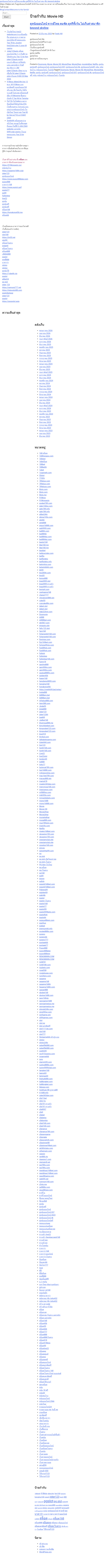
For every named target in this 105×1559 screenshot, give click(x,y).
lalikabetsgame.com (47, 739)
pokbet (42, 926)
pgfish (41, 881)
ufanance (43, 1129)
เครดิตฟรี (43, 1415)
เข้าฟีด (42, 1546)
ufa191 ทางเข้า (45, 1104)
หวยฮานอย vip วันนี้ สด (48, 1410)
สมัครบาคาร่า (45, 1296)
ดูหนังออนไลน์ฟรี (88, 67)
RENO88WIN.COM (46, 956)
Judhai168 (43, 720)
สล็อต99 (42, 1346)
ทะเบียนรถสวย (45, 1232)
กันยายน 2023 (45, 419)
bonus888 (43, 578)
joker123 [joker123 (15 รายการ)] (54, 1496)
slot (40, 1020)
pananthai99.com (46, 851)
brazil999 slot (44, 581)
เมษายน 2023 (44, 433)
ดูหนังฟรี (33, 67)
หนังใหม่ (42, 1404)
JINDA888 (6, 254)
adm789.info (44, 509)
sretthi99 (43, 1051)
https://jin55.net (8, 237)
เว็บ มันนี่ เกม (44, 1426)
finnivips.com (44, 639)
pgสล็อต (42, 923)
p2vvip (42, 848)
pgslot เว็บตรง (45, 901)
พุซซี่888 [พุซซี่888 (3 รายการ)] (37, 1519)
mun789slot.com (46, 823)
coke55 (42, 600)
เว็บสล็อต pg (44, 1443)
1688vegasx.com (46, 456)
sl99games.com (45, 1018)
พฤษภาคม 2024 (45, 397)
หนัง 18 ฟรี (43, 1390)
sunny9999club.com (47, 1068)
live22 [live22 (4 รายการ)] (62, 1497)
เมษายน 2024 (44, 400)
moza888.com (45, 820)
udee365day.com (46, 1095)
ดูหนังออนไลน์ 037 (57, 67)
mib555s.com (45, 795)
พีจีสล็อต (42, 1273)
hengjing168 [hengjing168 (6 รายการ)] (39, 1497)
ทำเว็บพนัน (43, 1245)
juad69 (42, 717)
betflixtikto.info (45, 562)
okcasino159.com (46, 834)
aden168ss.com (45, 506)
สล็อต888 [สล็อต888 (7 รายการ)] (38, 1523)
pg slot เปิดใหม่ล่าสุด (47, 859)
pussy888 (6, 182)
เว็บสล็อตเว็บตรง (46, 1448)
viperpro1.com (45, 1159)
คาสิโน (42, 1193)
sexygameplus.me (46, 1004)
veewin (42, 1154)
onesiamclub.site (46, 840)
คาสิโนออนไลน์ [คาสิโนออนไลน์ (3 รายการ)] (39, 1511)
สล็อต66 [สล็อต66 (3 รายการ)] (50, 1519)
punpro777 (43, 940)
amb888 (42, 523)
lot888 (41, 762)
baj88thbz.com (45, 537)
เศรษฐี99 (42, 1465)
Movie (49, 64)
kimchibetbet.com (46, 726)
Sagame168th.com (47, 987)
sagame (42, 979)
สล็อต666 (43, 1329)
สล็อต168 (6, 210)
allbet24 (5, 279)
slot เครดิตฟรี (44, 1026)
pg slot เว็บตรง (45, 862)
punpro (42, 934)
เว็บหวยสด (43, 1454)
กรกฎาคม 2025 (45, 358)
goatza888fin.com (46, 673)
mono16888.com (46, 803)
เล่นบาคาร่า (44, 1423)
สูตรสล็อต (43, 1384)
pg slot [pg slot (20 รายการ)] (58, 1501)
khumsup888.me (46, 723)
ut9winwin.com (45, 1151)
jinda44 (5, 246)
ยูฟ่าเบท (42, 1287)
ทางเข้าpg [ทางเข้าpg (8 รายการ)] (63, 1511)
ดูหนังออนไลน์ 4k (73, 67)
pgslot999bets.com (47, 912)
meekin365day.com (47, 784)
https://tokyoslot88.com (12, 290)
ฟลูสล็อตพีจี (44, 1279)
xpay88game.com (46, 1176)
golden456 (43, 676)
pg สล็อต (42, 867)
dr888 (41, 617)
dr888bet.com (45, 620)
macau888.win (45, 778)
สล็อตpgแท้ (43, 1354)
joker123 (5, 173)
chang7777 (44, 595)
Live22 (42, 753)
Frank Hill (58, 34)
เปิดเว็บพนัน (44, 1421)
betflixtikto (43, 559)
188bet (42, 464)
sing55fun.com (45, 1012)
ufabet (42, 1115)
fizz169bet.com (45, 642)
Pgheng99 (43, 890)
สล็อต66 (5, 215)
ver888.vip (43, 1157)
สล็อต (41, 1309)
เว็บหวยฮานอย (45, 1462)
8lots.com (43, 489)
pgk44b (42, 895)
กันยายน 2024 (45, 386)
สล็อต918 (43, 1340)
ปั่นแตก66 (43, 1262)
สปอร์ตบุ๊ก (43, 1293)
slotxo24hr (43, 1043)
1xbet (41, 470)
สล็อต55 (42, 1326)
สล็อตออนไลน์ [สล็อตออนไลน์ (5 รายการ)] (63, 1523)
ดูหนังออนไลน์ (43, 67)
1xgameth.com (45, 473)
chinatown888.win (46, 598)
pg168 (41, 873)
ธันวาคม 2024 (45, 378)
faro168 (42, 631)
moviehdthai (87, 64)
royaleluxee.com (46, 973)
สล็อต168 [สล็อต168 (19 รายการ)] (58, 1518)
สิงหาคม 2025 (45, 355)
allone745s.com (45, 517)
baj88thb (43, 534)
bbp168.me (44, 545)
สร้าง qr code (44, 1304)
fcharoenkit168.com (47, 634)
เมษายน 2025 (44, 367)
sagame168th (45, 984)
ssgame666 (44, 1056)
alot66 (41, 520)
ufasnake (43, 1137)
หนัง (97, 67)
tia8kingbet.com (46, 1081)
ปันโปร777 (43, 1265)
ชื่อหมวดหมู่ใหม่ (45, 1198)
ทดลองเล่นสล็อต (46, 1226)
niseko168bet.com (47, 831)
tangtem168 (44, 1070)
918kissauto (44, 500)
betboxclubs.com (46, 553)
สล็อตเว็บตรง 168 (46, 1371)
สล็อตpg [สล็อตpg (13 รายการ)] (47, 1522)
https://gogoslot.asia (10, 301)
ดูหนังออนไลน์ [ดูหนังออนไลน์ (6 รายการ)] (53, 1511)
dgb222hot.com (45, 612)
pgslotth (42, 917)
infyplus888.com (46, 701)
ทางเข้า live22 (45, 1234)
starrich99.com (45, 1062)
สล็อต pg (42, 1312)
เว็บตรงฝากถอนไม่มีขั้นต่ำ (49, 1435)
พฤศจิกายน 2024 (46, 380)
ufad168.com (44, 1123)
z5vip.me (43, 1184)
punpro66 (43, 937)
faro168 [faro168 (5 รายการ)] (57, 1493)
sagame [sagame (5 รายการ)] (66, 1505)
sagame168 (44, 981)
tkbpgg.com (44, 1087)
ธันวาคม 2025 (45, 344)
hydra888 (43, 692)
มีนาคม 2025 (44, 369)
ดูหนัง (101, 64)
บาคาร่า (5, 262)
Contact (7, 10)
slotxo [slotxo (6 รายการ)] (44, 1508)
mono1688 (43, 801)
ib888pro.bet (44, 695)
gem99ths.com (45, 667)
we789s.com (44, 1165)
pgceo (41, 879)
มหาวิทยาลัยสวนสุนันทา (49, 1284)
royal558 (42, 970)
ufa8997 (42, 1109)
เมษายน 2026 (44, 333)
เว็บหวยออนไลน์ (45, 1457)
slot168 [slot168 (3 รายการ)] (40, 1508)
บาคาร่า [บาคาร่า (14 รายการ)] (39, 1514)
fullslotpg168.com (46, 659)
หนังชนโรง (41, 75)
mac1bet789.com (46, 776)
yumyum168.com (46, 1182)
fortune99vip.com (46, 645)
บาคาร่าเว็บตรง (45, 1257)
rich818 (42, 962)
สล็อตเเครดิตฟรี (45, 1376)
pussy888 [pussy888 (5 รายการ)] (51, 1505)
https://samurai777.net (11, 287)
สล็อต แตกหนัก (45, 1318)
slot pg (42, 1023)
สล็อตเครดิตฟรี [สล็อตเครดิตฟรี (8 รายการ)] (41, 1526)
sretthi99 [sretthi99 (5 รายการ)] (58, 1508)
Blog (2, 10)
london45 (43, 759)
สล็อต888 (6, 251)
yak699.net (43, 1179)
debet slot (43, 606)
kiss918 (42, 734)
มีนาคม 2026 (44, 336)
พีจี (40, 1271)
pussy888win (44, 954)
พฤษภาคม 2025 (45, 364)
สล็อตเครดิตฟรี (45, 1365)
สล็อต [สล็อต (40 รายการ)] (44, 1518)
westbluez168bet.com (48, 1170)
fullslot (42, 653)
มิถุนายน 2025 (45, 361)
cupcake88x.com (46, 603)
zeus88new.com (46, 1190)
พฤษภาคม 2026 (45, 330)
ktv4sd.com (44, 737)
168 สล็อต (43, 453)
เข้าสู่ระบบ (43, 1544)
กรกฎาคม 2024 (45, 392)
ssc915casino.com (47, 1054)
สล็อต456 (43, 1323)
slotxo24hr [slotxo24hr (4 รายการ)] (51, 1508)
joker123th (43, 714)
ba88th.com (44, 531)
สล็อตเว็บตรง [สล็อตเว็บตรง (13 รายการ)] (54, 1526)
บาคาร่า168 (7, 184)
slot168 (5, 235)
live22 (4, 198)
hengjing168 (44, 684)
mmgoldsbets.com (47, 798)
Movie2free (66, 64)
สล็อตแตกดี (44, 1379)
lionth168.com (45, 748)
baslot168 (43, 542)
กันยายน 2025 (45, 353)
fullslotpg (6, 196)
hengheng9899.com (47, 681)
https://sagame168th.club (12, 171)
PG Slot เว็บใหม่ (45, 865)
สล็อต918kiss (44, 1343)
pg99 (4, 193)
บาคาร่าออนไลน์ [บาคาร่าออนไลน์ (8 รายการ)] (60, 1514)
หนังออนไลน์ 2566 (46, 1401)
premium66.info (45, 929)
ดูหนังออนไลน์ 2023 (47, 1215)
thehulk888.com (46, 1079)
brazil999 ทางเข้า (46, 584)
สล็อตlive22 (44, 1348)
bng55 (41, 575)
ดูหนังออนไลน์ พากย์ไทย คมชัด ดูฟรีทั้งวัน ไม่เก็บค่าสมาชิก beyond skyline (30, 1)
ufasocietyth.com (46, 1140)
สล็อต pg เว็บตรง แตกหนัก (49, 1315)
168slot (42, 459)
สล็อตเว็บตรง (7, 243)
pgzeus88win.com (46, 920)
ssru (41, 1059)
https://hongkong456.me (12, 212)
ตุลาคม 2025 (44, 350)
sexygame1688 (45, 1001)
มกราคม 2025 (45, 375)
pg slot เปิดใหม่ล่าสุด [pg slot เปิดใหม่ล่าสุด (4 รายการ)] (41, 1505)
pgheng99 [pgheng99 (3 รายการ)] (40, 1502)
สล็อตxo (42, 1357)
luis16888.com (45, 770)
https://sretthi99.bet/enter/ (50, 689)
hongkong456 (45, 687)
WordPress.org (45, 1552)
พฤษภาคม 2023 (45, 431)
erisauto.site (44, 626)
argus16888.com (46, 525)
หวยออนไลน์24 (45, 1407)
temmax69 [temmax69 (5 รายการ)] (65, 1508)
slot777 (42, 1034)
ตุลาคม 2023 (44, 417)
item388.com (44, 703)
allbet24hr (43, 514)
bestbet (42, 550)
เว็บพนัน (42, 1437)
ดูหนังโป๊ (5, 271)
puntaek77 (43, 945)
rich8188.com (45, 965)
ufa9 (41, 1112)
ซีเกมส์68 (43, 1201)
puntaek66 (43, 942)
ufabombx (43, 1120)
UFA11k (42, 1101)
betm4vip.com (45, 564)
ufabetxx (42, 1118)
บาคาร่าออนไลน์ (46, 1254)
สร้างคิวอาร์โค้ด (45, 1307)
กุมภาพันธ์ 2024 (45, 406)
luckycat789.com (46, 767)
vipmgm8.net (44, 1162)
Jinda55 (42, 706)
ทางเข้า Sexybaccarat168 (49, 1237)
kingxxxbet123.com (47, 728)
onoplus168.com (46, 845)
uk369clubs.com (46, 1148)
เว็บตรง (42, 1432)
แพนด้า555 (43, 1471)
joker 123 (6, 285)
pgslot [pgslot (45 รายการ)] (48, 1501)
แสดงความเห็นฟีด (46, 1549)
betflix (41, 556)
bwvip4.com (44, 589)
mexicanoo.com (45, 790)
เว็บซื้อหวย (43, 1429)
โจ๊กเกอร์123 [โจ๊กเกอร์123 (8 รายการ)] (49, 1529)
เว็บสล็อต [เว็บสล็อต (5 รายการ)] (40, 1529)
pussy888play (45, 951)
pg (40, 853)
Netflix (95, 64)
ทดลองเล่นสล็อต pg (47, 1229)
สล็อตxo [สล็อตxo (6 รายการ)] (55, 1523)
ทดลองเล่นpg (44, 1223)
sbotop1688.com (46, 995)
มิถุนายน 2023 (45, 428)
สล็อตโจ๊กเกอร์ (45, 1382)
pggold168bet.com (47, 884)
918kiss (42, 498)
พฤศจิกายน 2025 (46, 347)
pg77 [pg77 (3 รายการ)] (36, 1502)
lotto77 (42, 765)
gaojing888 (43, 664)
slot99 (4, 240)
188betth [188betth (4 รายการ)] (37, 1493)
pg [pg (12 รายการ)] (65, 1497)
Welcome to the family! (19, 10)
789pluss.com (45, 486)
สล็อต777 (43, 1332)
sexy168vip (44, 998)
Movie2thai (76, 64)
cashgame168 (45, 592)
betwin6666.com (46, 567)
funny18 (42, 662)
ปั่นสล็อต (42, 1259)
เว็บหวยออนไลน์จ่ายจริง (48, 1460)
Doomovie (42, 64)
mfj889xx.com (45, 792)
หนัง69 (42, 1393)
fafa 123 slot (44, 628)
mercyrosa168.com (47, 787)
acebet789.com (45, 503)
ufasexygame (44, 1134)
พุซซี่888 (5, 260)
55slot (41, 475)
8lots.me (42, 495)
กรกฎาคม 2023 (45, 425)
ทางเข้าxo (43, 1243)
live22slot (43, 756)
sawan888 (43, 990)
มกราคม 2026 (45, 342)
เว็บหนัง (50, 70)
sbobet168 (43, 992)
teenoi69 (42, 1073)
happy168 (43, 678)
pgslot (4, 257)
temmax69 (43, 1076)
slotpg (4, 268)
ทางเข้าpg (43, 1240)
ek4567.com (44, 623)
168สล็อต (43, 461)
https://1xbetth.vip (9, 273)
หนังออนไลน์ (41, 70)
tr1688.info (43, 1093)
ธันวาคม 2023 (45, 411)
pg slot (5, 282)
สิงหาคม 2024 (45, 389)
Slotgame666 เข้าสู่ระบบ (49, 1037)
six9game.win (45, 1015)
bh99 (41, 570)
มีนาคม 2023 (44, 436)
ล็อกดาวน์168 (44, 1290)
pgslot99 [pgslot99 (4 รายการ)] (65, 1502)
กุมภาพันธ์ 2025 (45, 372)
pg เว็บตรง (43, 870)
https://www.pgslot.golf (11, 187)
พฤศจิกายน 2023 (46, 414)
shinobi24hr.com (46, 1009)
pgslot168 (43, 904)
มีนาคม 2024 (44, 403)
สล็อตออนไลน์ (45, 1362)
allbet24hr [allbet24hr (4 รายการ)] (51, 1493)
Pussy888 (43, 948)
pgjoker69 (43, 892)
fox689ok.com (45, 648)
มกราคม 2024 (45, 408)
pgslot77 (5, 190)
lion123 (42, 745)
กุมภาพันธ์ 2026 (45, 339)
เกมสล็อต (43, 1412)
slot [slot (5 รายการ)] (36, 1508)
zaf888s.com (44, 1187)
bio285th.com (45, 573)
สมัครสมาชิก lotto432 (48, 1298)
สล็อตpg (42, 1351)
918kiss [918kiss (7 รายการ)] (44, 1493)
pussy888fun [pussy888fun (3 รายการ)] (59, 1505)
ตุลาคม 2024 (44, 383)
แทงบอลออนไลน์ (46, 1468)
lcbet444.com (45, 742)
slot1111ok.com (46, 1029)
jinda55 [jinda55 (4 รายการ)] (47, 1497)
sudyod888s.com (46, 1065)
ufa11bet (43, 1098)
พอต (41, 1268)
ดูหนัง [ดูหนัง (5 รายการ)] (45, 1511)
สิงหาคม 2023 (45, 422)
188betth (43, 467)
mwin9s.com (44, 826)
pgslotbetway (7, 293)
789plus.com (44, 481)
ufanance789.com (46, 1132)
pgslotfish (43, 915)
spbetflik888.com (46, 1045)
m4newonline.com (46, 773)
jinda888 (42, 709)
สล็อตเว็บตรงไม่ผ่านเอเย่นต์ (50, 1373)
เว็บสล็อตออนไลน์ (46, 1446)
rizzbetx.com (44, 967)
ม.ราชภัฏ (43, 1282)
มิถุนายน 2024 (45, 394)
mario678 (43, 781)
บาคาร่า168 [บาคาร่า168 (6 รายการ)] (48, 1514)
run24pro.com (45, 976)
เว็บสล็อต (43, 1440)
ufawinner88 (44, 1143)
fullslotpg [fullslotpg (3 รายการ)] (63, 1493)
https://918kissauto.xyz (11, 165)
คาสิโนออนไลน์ (45, 1195)
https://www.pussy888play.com (15, 179)
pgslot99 (42, 909)
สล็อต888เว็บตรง (46, 1337)
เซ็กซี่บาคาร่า (44, 1418)
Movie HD (57, 64)
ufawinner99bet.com (47, 1145)
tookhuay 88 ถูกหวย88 (48, 1090)
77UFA (42, 478)
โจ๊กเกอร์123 (44, 1473)
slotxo (4, 265)
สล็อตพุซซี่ (43, 1359)
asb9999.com (45, 528)
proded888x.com (46, 931)
